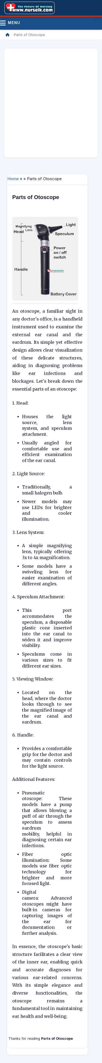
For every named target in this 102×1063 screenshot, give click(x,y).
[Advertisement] (51, 103)
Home (13, 178)
